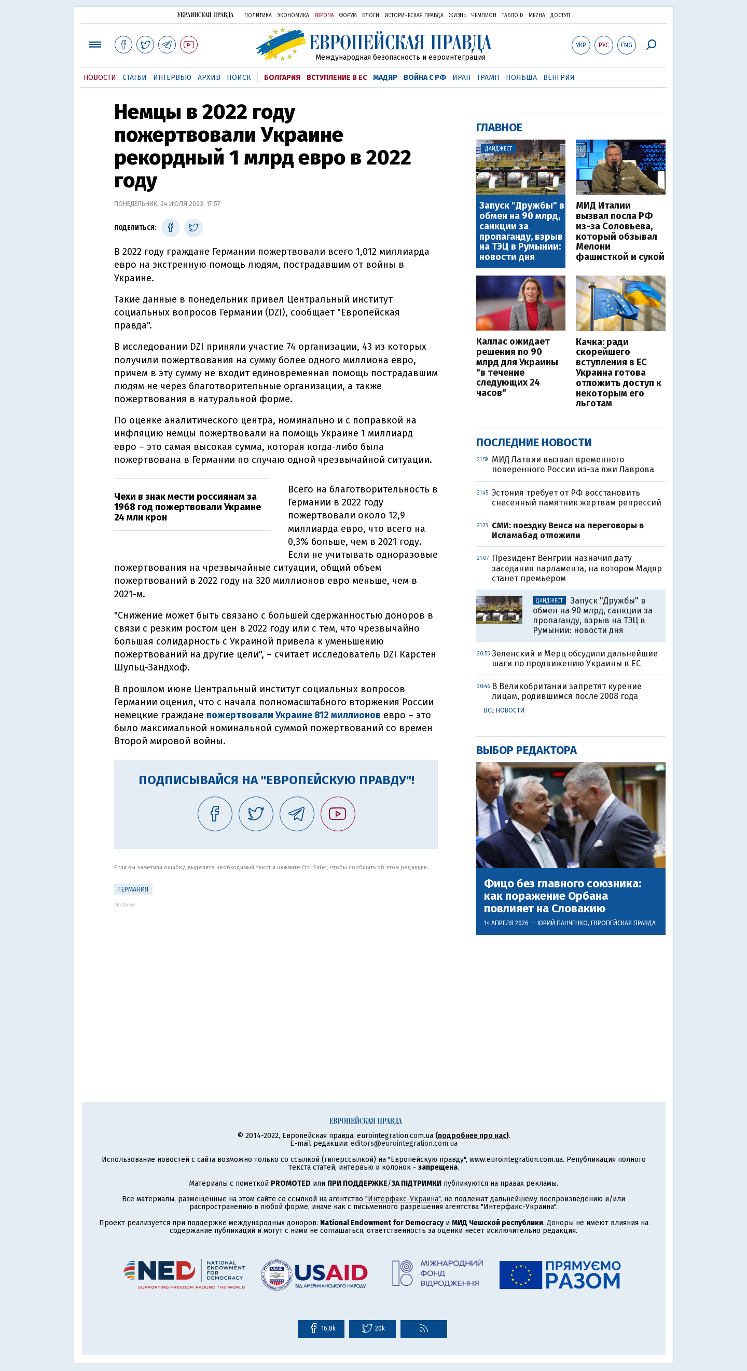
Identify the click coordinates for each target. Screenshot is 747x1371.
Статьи (134, 77)
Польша (521, 77)
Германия (133, 889)
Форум (348, 15)
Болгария (282, 77)
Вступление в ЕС (337, 77)
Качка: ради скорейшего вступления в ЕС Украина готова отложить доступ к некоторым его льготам (618, 373)
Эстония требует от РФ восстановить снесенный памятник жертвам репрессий (576, 498)
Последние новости (534, 442)
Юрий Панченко (562, 923)
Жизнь (457, 15)
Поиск (239, 77)
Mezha (537, 15)
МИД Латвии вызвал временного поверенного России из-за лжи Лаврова (573, 464)
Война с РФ (425, 77)
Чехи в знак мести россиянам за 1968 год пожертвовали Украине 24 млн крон (187, 507)
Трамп (488, 77)
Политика (258, 15)
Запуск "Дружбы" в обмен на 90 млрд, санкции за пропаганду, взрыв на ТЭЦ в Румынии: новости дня (521, 232)
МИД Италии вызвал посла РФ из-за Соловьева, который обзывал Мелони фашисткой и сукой (620, 232)
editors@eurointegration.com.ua (404, 1143)
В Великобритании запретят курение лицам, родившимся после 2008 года (567, 691)
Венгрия (559, 77)
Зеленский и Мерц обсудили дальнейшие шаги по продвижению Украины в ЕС (575, 658)
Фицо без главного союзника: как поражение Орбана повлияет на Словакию (562, 896)
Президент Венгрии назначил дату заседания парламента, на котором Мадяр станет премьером (577, 568)
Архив (209, 77)
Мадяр (385, 77)
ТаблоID (512, 15)
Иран (461, 77)
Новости (100, 77)
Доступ (560, 15)
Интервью (172, 77)
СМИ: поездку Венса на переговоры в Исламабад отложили (568, 530)
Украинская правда (205, 15)
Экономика (293, 15)
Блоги (370, 15)
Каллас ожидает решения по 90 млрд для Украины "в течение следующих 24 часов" (517, 368)
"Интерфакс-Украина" (402, 1199)
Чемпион (484, 15)
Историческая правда (414, 15)
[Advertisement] (276, 980)
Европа (324, 15)
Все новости (504, 710)
